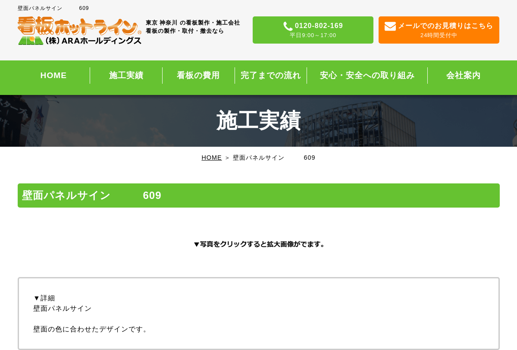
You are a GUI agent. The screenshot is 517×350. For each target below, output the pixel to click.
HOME (54, 75)
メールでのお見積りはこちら (439, 30)
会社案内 (463, 75)
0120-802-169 (313, 30)
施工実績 (126, 75)
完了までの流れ (271, 75)
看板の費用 (198, 75)
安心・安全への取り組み (367, 75)
